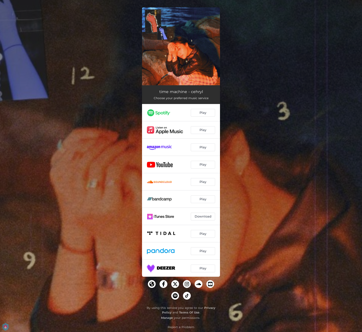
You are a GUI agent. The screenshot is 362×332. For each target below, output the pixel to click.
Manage (167, 318)
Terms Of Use (189, 312)
